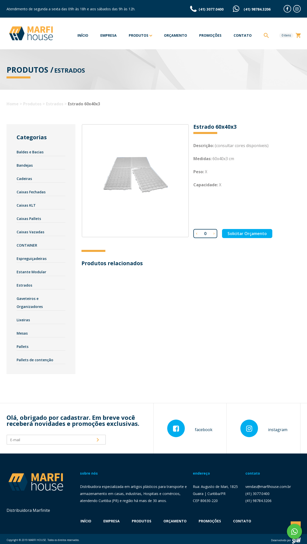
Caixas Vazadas (30, 232)
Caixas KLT (26, 205)
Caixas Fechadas (31, 192)
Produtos (140, 35)
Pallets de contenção (35, 359)
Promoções (210, 35)
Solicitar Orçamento (247, 233)
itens (286, 35)
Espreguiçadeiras (32, 258)
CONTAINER (27, 245)
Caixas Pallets (29, 218)
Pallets (22, 346)
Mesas (22, 333)
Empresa (108, 35)
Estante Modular (31, 271)
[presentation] (128, 439)
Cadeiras (24, 178)
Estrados (24, 285)
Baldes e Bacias (30, 152)
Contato (243, 35)
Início (82, 35)
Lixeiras (23, 320)
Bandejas (25, 165)
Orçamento (175, 35)
